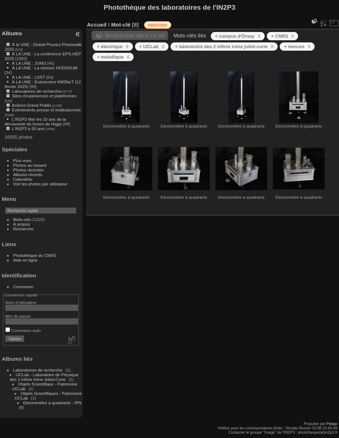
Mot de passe (18, 316)
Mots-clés (22, 219)
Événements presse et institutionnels (46, 109)
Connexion (23, 286)
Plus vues (22, 160)
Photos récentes (28, 169)
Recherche (23, 228)
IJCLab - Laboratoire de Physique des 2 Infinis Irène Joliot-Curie (44, 377)
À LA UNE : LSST (28, 77)
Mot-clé (120, 25)
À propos (21, 224)
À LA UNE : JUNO (29, 63)
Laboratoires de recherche (36, 91)
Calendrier (23, 179)
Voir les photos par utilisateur (40, 183)
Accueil (97, 25)
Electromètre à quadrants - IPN (52, 402)
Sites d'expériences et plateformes (44, 95)
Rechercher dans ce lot (134, 35)
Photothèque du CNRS (34, 255)
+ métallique (113, 57)
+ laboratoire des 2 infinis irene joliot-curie (224, 46)
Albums (12, 33)
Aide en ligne (25, 260)
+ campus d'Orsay (237, 36)
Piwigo (332, 423)
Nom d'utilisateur (21, 302)
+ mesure (297, 46)
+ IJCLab (151, 46)
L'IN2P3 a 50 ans (28, 128)
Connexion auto (23, 330)
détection (157, 25)
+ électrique (113, 46)
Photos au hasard (29, 165)
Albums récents (27, 174)
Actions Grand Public (31, 105)
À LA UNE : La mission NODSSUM (44, 67)
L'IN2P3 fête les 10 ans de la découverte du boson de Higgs (35, 121)
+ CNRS (282, 36)
